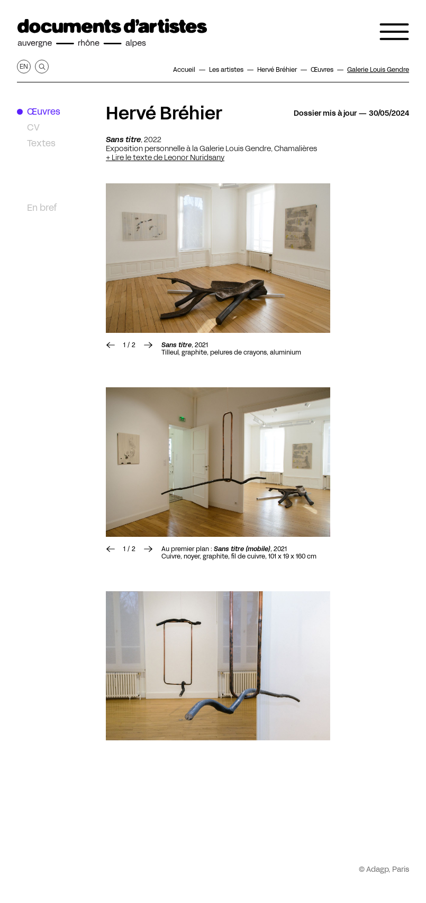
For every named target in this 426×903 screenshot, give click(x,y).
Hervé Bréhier (164, 113)
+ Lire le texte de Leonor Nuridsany (165, 157)
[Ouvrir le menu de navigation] (394, 31)
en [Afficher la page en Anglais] (24, 66)
